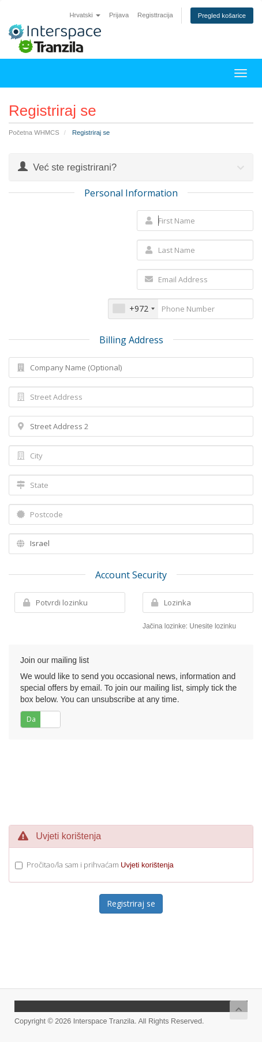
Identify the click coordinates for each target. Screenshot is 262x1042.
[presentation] (132, 781)
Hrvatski (84, 15)
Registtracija (155, 15)
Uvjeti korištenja (147, 865)
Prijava (119, 15)
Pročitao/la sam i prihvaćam (100, 864)
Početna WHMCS (34, 132)
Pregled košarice (222, 15)
